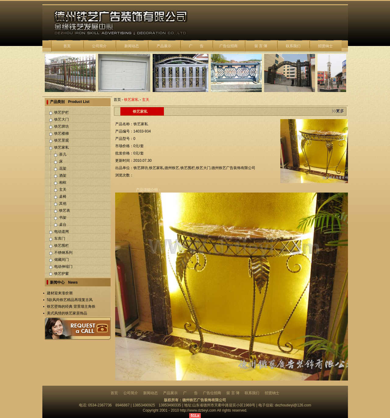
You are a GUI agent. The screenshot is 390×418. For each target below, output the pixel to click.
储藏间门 (61, 259)
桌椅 (62, 196)
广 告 (196, 46)
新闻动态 (131, 46)
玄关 (62, 189)
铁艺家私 (61, 147)
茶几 (62, 154)
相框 (62, 182)
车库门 (59, 238)
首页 (67, 46)
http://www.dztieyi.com (198, 410)
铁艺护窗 (61, 273)
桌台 (62, 224)
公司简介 (99, 46)
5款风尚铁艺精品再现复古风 (70, 300)
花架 (62, 168)
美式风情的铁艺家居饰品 (67, 313)
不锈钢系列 (63, 252)
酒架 (62, 175)
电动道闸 (61, 231)
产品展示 (164, 46)
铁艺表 (64, 210)
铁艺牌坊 (61, 126)
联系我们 (293, 46)
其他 (62, 203)
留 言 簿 (261, 46)
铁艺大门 (61, 119)
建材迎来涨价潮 (60, 293)
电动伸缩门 (63, 266)
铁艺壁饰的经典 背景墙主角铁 (71, 306)
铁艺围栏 (61, 245)
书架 (62, 217)
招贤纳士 (325, 46)
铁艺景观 (61, 140)
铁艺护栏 (61, 112)
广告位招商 (228, 46)
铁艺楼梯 (61, 133)
